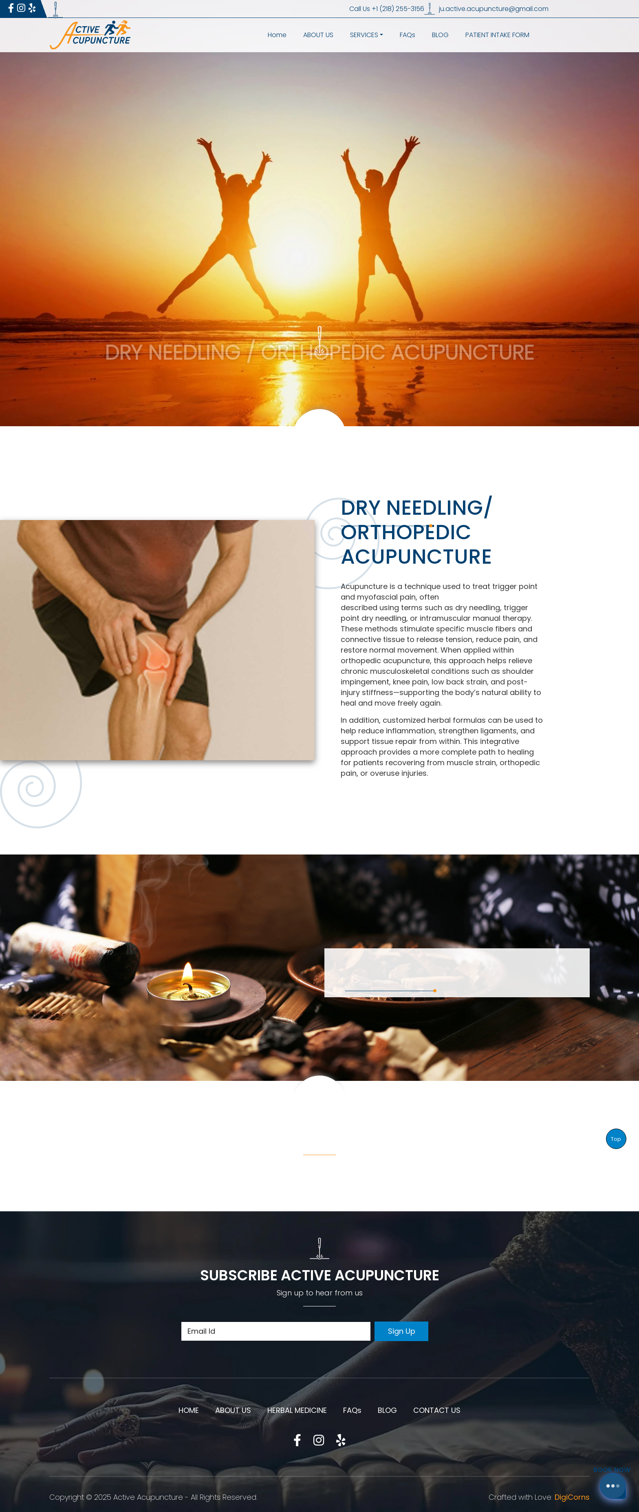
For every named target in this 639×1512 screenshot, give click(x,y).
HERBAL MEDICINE (297, 1410)
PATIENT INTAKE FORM (497, 35)
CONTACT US (437, 1410)
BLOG (440, 35)
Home (277, 35)
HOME (188, 1410)
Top (616, 1139)
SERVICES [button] (364, 35)
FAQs (407, 35)
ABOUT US (318, 35)
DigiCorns (572, 1497)
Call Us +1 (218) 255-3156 (386, 8)
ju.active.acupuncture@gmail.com (494, 8)
